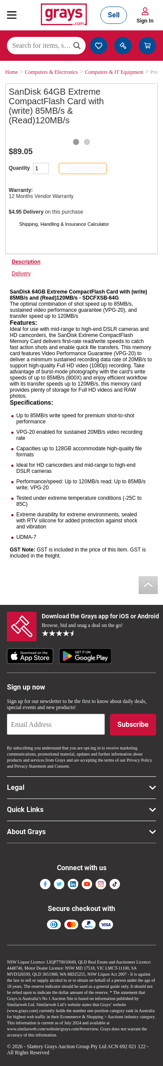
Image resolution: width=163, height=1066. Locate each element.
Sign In (144, 20)
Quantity (19, 168)
